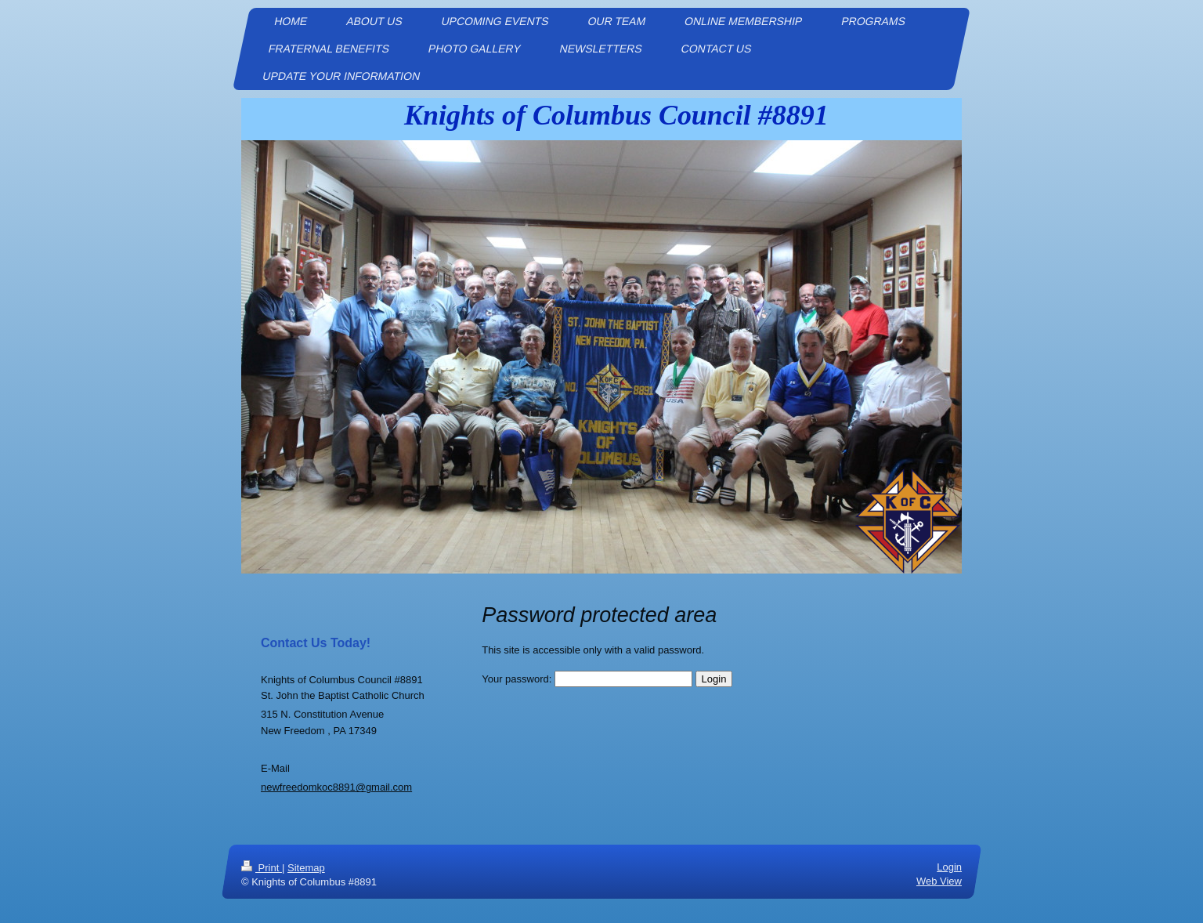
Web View (939, 881)
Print (261, 868)
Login (949, 867)
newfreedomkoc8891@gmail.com (336, 787)
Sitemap (306, 868)
